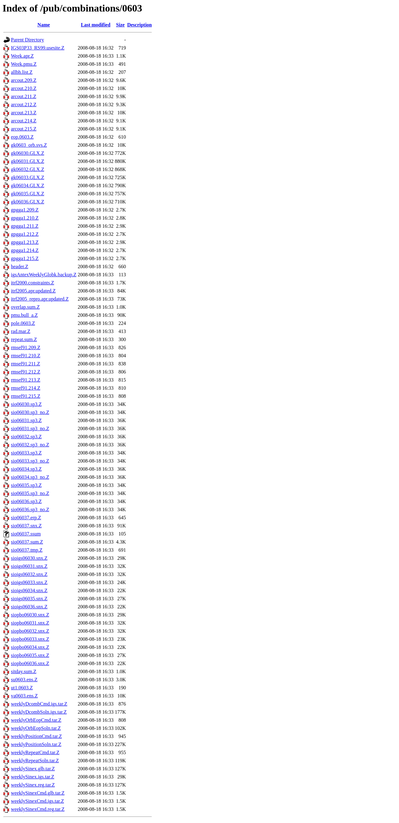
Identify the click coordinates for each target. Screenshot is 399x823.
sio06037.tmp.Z (26, 550)
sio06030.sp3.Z (26, 404)
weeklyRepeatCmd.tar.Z (35, 752)
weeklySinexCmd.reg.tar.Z (38, 809)
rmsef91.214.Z (25, 388)
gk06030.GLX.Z (27, 153)
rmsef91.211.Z (25, 363)
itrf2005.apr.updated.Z (33, 290)
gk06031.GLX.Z (27, 161)
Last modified (95, 24)
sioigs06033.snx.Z (29, 582)
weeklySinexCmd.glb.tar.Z (38, 793)
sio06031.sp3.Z (26, 420)
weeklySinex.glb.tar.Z (33, 768)
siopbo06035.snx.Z (30, 655)
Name (43, 24)
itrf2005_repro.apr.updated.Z (40, 299)
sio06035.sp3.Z (26, 485)
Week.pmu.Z (23, 64)
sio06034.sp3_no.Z (30, 477)
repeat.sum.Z (24, 339)
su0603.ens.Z (24, 679)
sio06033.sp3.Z (26, 452)
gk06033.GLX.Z (27, 177)
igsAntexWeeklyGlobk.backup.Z (43, 274)
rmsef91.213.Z (25, 380)
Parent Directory (27, 39)
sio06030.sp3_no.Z (30, 412)
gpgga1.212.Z (25, 234)
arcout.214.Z (23, 120)
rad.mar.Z (20, 331)
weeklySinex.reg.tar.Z (33, 784)
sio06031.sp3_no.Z (30, 428)
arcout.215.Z (23, 128)
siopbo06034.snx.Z (30, 647)
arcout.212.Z (23, 104)
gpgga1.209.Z (25, 209)
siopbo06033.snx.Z (30, 639)
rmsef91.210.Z (25, 355)
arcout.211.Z (23, 96)
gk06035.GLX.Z (27, 193)
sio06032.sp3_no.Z (30, 444)
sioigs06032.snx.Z (29, 574)
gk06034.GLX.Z (27, 185)
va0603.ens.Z (24, 695)
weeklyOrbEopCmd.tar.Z (36, 720)
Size (120, 24)
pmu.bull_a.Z (24, 315)
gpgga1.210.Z (25, 218)
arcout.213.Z (23, 112)
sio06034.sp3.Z (26, 469)
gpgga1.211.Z (24, 226)
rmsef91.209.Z (25, 347)
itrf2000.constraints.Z (32, 282)
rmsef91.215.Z (25, 396)
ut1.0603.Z (22, 687)
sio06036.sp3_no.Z (30, 509)
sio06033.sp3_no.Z (30, 461)
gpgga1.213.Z (25, 242)
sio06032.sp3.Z (26, 436)
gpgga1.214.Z (25, 250)
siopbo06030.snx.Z (30, 614)
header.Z (19, 266)
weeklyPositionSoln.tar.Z (36, 744)
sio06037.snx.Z (26, 525)
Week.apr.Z (22, 56)
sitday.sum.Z (23, 671)
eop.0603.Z (22, 137)
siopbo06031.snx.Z (30, 623)
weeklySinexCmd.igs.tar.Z (37, 801)
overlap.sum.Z (25, 307)
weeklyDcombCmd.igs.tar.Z (39, 703)
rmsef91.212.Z (25, 371)
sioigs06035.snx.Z (29, 598)
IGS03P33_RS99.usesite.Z (38, 47)
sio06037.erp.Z (26, 517)
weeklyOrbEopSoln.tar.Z (36, 728)
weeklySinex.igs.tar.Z (32, 776)
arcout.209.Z (23, 80)
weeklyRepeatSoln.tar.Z (35, 760)
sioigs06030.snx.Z (29, 558)
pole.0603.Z (23, 323)
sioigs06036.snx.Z (29, 606)
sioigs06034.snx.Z (29, 590)
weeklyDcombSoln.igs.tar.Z (39, 712)
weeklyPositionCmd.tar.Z (36, 736)
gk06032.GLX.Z (27, 169)
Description (139, 24)
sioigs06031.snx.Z (29, 566)
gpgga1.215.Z (25, 258)
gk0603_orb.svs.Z (29, 145)
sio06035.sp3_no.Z (30, 493)
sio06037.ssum (26, 533)
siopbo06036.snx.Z (30, 663)
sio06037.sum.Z (27, 542)
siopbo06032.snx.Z (30, 631)
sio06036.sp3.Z (26, 501)
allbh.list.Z (21, 72)
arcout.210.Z (23, 88)
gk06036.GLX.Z (27, 201)
